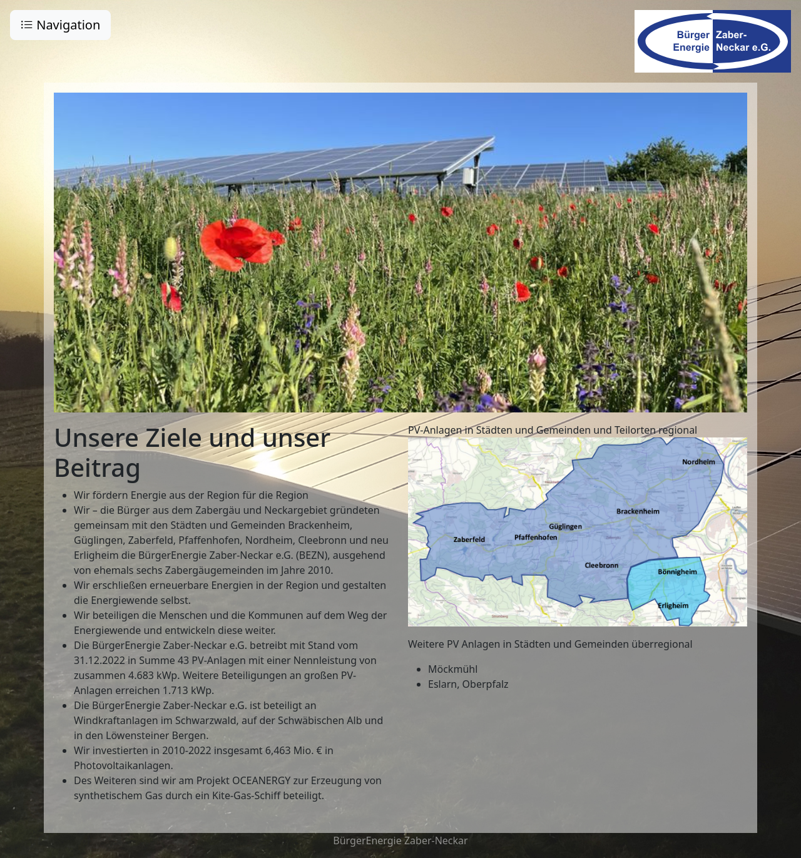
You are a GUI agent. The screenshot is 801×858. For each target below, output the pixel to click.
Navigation (60, 24)
